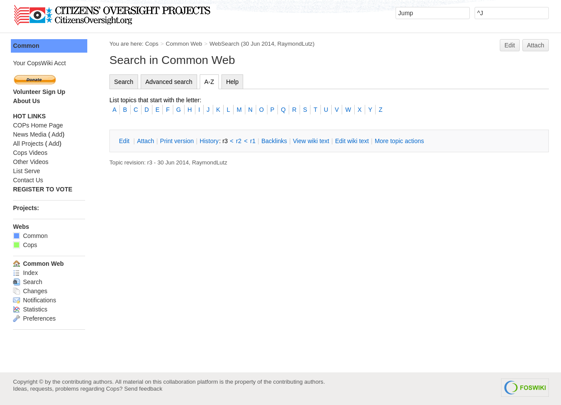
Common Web (184, 43)
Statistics (30, 309)
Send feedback (143, 388)
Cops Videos (30, 152)
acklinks (274, 140)
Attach (535, 45)
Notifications (34, 300)
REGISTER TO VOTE (43, 189)
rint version (177, 140)
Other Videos (30, 161)
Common (26, 45)
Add (57, 134)
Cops (151, 43)
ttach (145, 140)
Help (232, 81)
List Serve (26, 170)
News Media (29, 134)
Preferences (34, 318)
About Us (26, 100)
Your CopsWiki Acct (39, 63)
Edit (510, 45)
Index (25, 272)
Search (123, 81)
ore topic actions (399, 140)
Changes (30, 291)
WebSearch (224, 43)
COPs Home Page (38, 125)
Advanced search (168, 81)
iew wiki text (311, 140)
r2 (238, 140)
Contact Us (28, 180)
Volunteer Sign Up (39, 91)
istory (209, 140)
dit (125, 140)
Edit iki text (352, 140)
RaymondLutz (295, 43)
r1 (252, 140)
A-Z (209, 81)
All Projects (28, 143)
